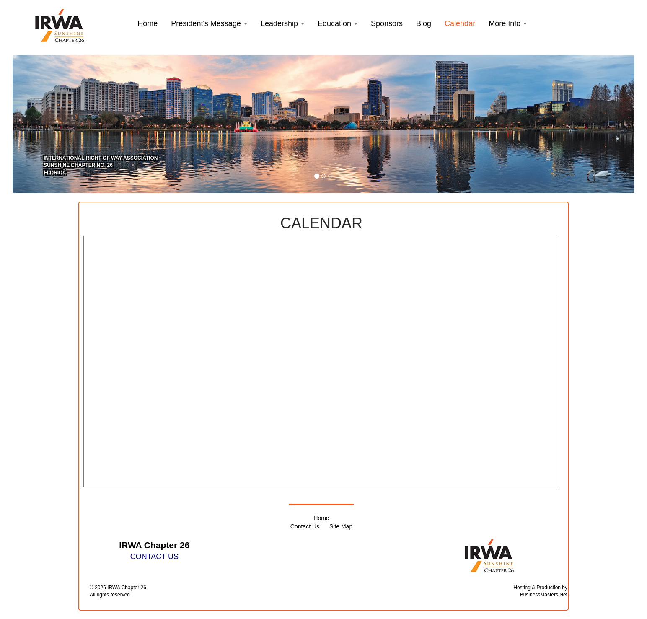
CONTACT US (154, 556)
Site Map (340, 526)
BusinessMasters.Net (543, 595)
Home (321, 518)
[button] (209, 23)
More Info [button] (508, 23)
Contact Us (304, 526)
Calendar (460, 23)
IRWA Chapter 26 (126, 588)
